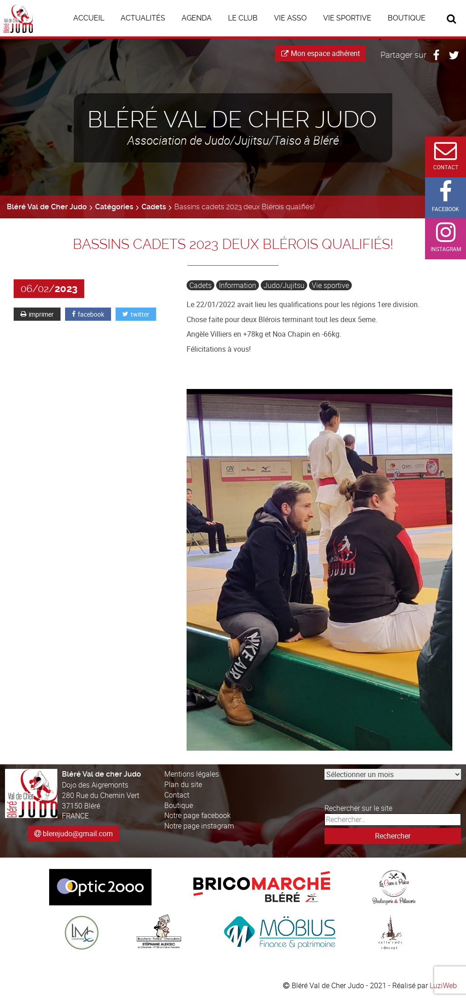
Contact (176, 795)
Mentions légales (191, 774)
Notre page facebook (197, 815)
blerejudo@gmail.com (78, 833)
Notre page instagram (199, 826)
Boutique (178, 805)
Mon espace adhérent (320, 53)
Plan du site (183, 784)
